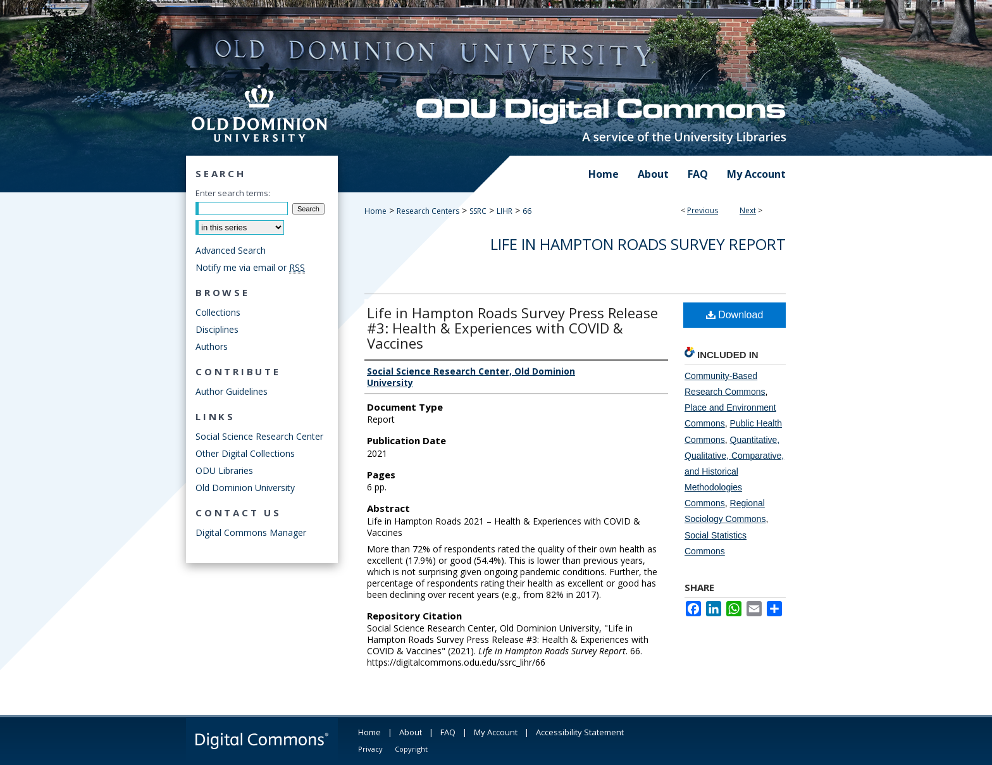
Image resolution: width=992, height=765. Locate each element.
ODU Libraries (224, 470)
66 (527, 211)
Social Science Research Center (259, 436)
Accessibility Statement (580, 732)
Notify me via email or (250, 267)
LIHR (504, 211)
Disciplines (217, 329)
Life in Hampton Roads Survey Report (638, 243)
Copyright (411, 749)
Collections (217, 312)
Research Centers (428, 211)
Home (375, 211)
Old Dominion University (245, 488)
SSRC (478, 211)
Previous (702, 210)
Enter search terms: (232, 193)
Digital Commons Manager (250, 532)
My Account (496, 732)
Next (748, 210)
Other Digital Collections (245, 453)
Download (735, 314)
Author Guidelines (231, 391)
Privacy (370, 749)
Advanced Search (230, 250)
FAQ (448, 732)
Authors (211, 346)
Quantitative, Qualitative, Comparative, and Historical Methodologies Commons (734, 472)
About (410, 732)
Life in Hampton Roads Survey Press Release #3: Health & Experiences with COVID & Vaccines (512, 327)
